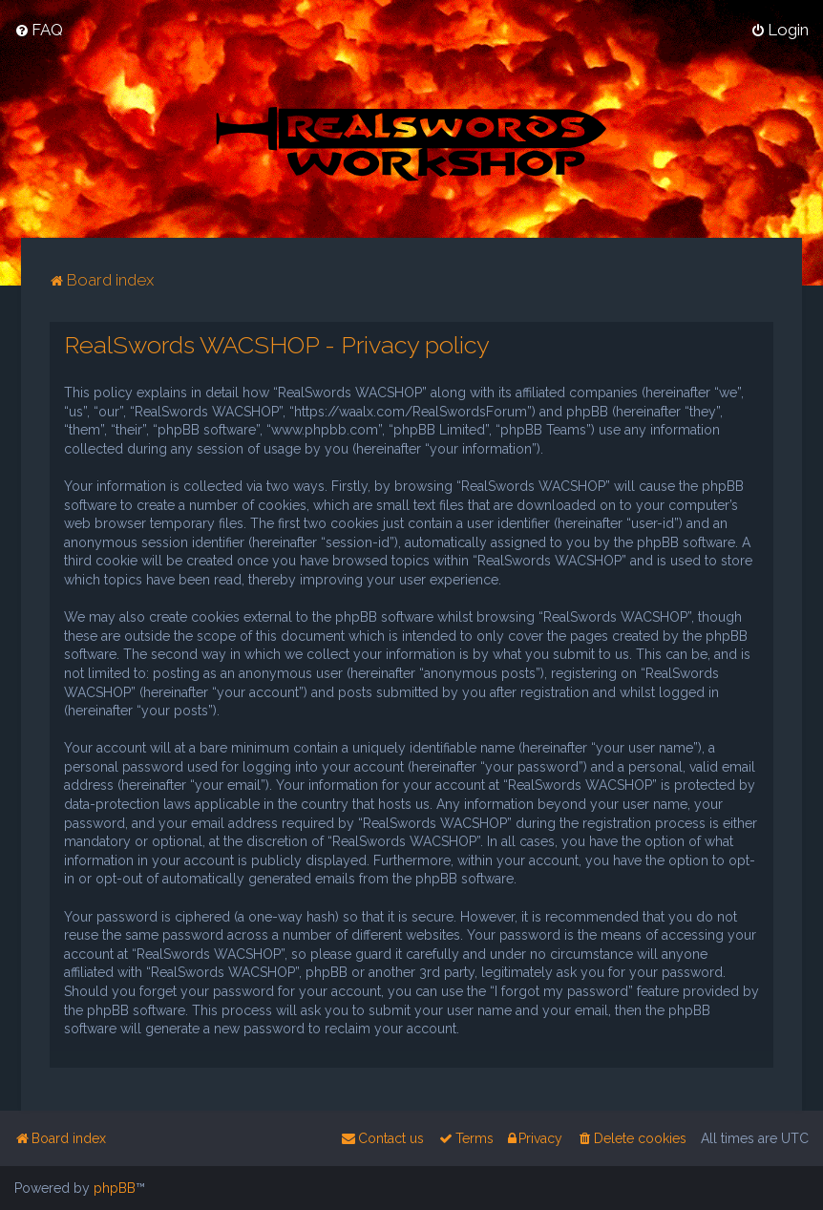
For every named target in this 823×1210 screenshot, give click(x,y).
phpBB (115, 1188)
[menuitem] (38, 29)
